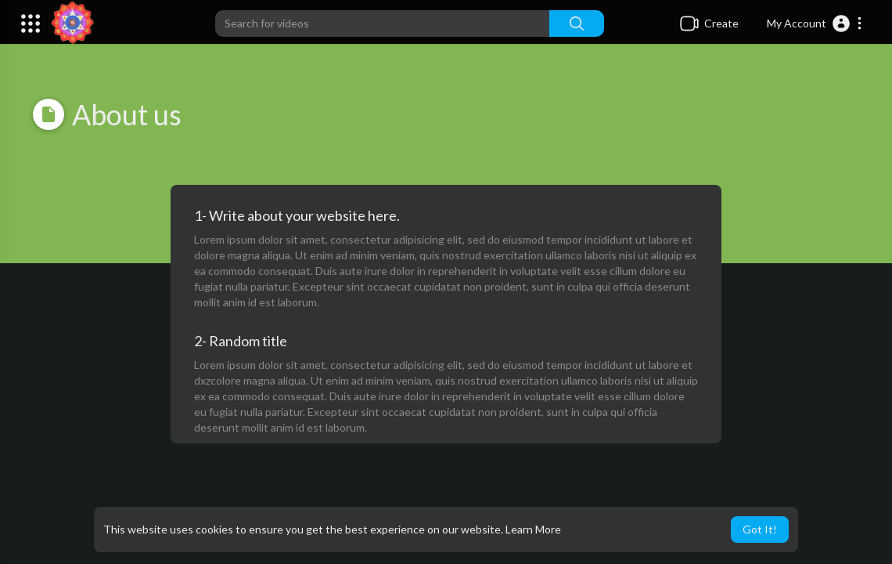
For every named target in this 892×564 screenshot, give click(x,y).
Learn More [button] (533, 529)
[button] (815, 23)
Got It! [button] (760, 529)
